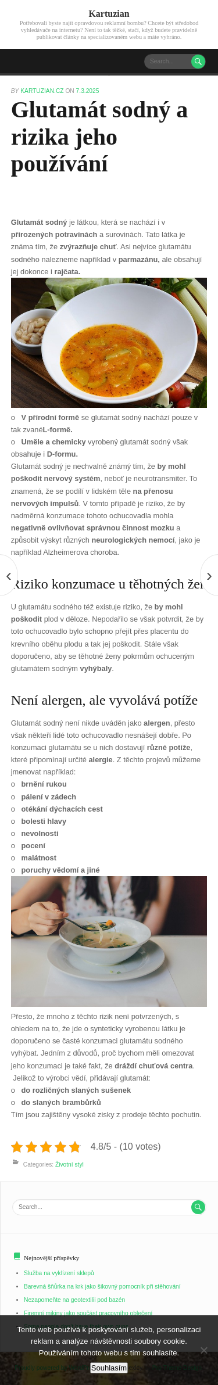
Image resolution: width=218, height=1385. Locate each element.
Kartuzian (108, 14)
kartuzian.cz (42, 91)
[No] (203, 1350)
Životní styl (69, 1164)
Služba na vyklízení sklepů (59, 1273)
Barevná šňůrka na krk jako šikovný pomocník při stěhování (102, 1286)
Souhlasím (109, 1368)
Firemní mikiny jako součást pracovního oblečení (88, 1313)
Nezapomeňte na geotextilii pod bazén (74, 1300)
